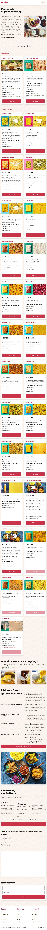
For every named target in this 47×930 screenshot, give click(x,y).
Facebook (35, 917)
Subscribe (23, 897)
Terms (18, 922)
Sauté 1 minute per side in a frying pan (35, 96)
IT (45, 927)
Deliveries (23, 824)
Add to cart (12, 101)
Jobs (33, 919)
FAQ (2, 917)
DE (38, 927)
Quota (18, 914)
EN (41, 927)
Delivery (3, 919)
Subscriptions (5, 922)
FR (43, 927)
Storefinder (4, 914)
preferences (36, 922)
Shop (2, 912)
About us (19, 912)
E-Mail (34, 912)
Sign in (43, 2)
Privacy (19, 919)
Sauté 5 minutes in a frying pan (14, 96)
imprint (19, 917)
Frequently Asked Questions (23, 746)
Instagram (35, 914)
